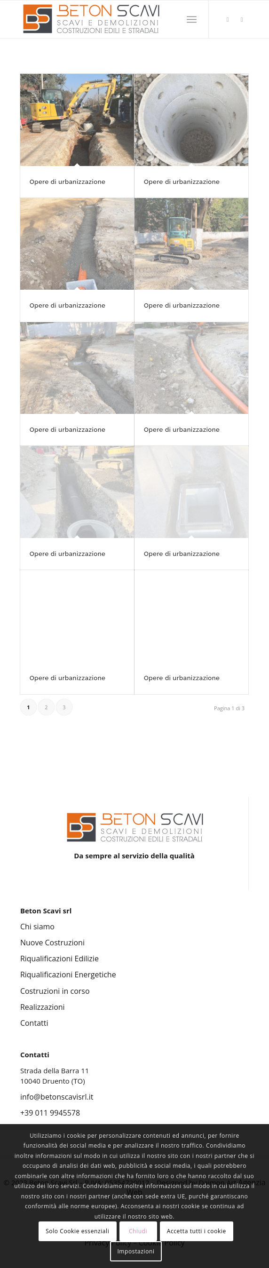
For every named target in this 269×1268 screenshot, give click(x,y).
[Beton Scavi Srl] (111, 19)
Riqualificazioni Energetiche (68, 974)
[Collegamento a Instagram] (228, 19)
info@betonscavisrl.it (56, 1097)
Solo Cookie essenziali (77, 1231)
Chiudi (138, 1231)
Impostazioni (135, 1251)
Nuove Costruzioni (52, 942)
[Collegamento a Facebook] (242, 19)
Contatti (34, 1023)
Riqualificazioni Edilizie (59, 958)
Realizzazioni (42, 1007)
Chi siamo (37, 926)
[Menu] (192, 19)
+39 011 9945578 (50, 1113)
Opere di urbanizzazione (182, 181)
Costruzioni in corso (55, 991)
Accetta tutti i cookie (196, 1231)
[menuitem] (192, 19)
